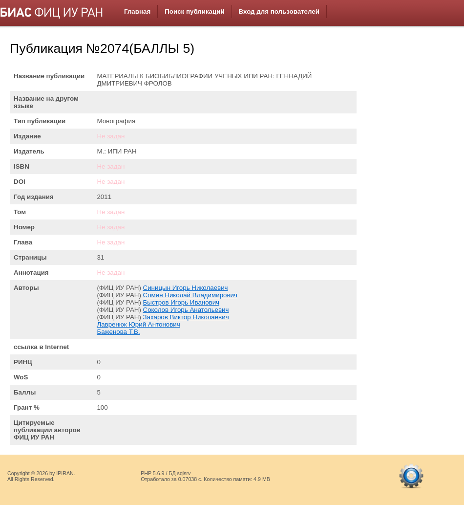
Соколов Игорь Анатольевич (186, 309)
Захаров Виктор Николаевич (186, 317)
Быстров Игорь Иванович (181, 302)
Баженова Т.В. (118, 331)
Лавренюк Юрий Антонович (138, 324)
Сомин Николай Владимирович (190, 295)
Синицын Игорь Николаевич (185, 287)
